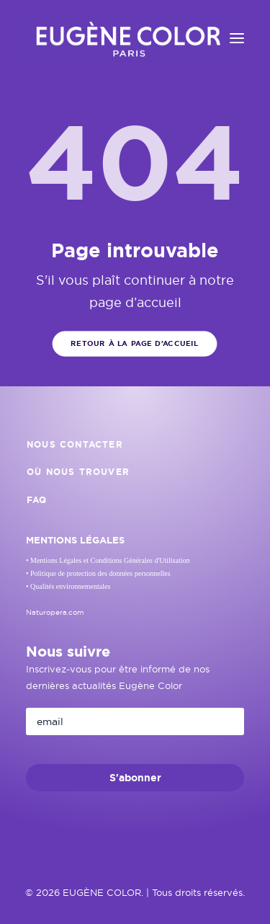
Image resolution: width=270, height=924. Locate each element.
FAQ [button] (37, 500)
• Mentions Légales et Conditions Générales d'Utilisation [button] (108, 560)
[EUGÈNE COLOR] (127, 38)
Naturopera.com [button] (55, 612)
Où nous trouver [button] (78, 472)
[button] (237, 38)
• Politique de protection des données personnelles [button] (98, 573)
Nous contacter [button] (75, 444)
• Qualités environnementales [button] (68, 586)
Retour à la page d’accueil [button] (135, 343)
